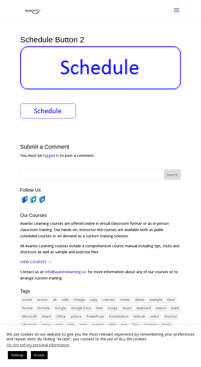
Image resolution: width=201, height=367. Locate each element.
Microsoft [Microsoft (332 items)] (29, 316)
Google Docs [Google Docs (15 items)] (81, 308)
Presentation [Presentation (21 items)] (118, 316)
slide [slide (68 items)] (71, 325)
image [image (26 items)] (113, 308)
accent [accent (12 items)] (27, 299)
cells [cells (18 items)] (65, 299)
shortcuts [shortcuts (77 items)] (29, 325)
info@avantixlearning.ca (66, 271)
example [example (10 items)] (155, 299)
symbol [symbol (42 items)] (97, 325)
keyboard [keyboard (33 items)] (144, 308)
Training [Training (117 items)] (150, 325)
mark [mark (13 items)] (175, 308)
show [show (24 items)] (46, 325)
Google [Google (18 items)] (60, 308)
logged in (51, 155)
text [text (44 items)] (124, 325)
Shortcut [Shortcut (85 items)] (170, 316)
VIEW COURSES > (35, 261)
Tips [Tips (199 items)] (135, 325)
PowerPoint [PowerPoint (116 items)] (95, 316)
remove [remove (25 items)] (139, 316)
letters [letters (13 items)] (161, 308)
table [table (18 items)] (112, 325)
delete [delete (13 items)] (139, 299)
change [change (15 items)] (79, 299)
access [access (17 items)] (42, 299)
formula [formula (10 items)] (43, 308)
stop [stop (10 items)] (83, 325)
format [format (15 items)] (27, 308)
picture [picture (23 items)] (76, 316)
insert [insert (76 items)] (127, 308)
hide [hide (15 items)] (99, 308)
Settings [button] (17, 355)
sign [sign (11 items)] (58, 325)
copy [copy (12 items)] (93, 299)
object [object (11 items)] (46, 316)
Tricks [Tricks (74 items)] (166, 325)
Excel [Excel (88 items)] (171, 299)
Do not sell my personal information (38, 344)
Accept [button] (39, 355)
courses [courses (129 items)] (109, 299)
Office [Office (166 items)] (61, 316)
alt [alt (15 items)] (55, 299)
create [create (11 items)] (125, 299)
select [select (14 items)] (154, 316)
